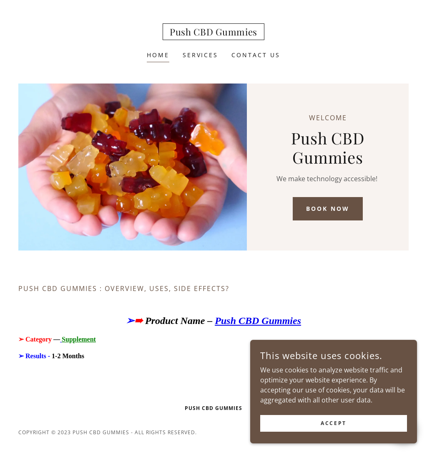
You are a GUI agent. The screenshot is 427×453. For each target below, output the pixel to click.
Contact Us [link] (255, 55)
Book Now (327, 209)
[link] (213, 33)
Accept (333, 423)
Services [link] (201, 55)
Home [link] (158, 55)
